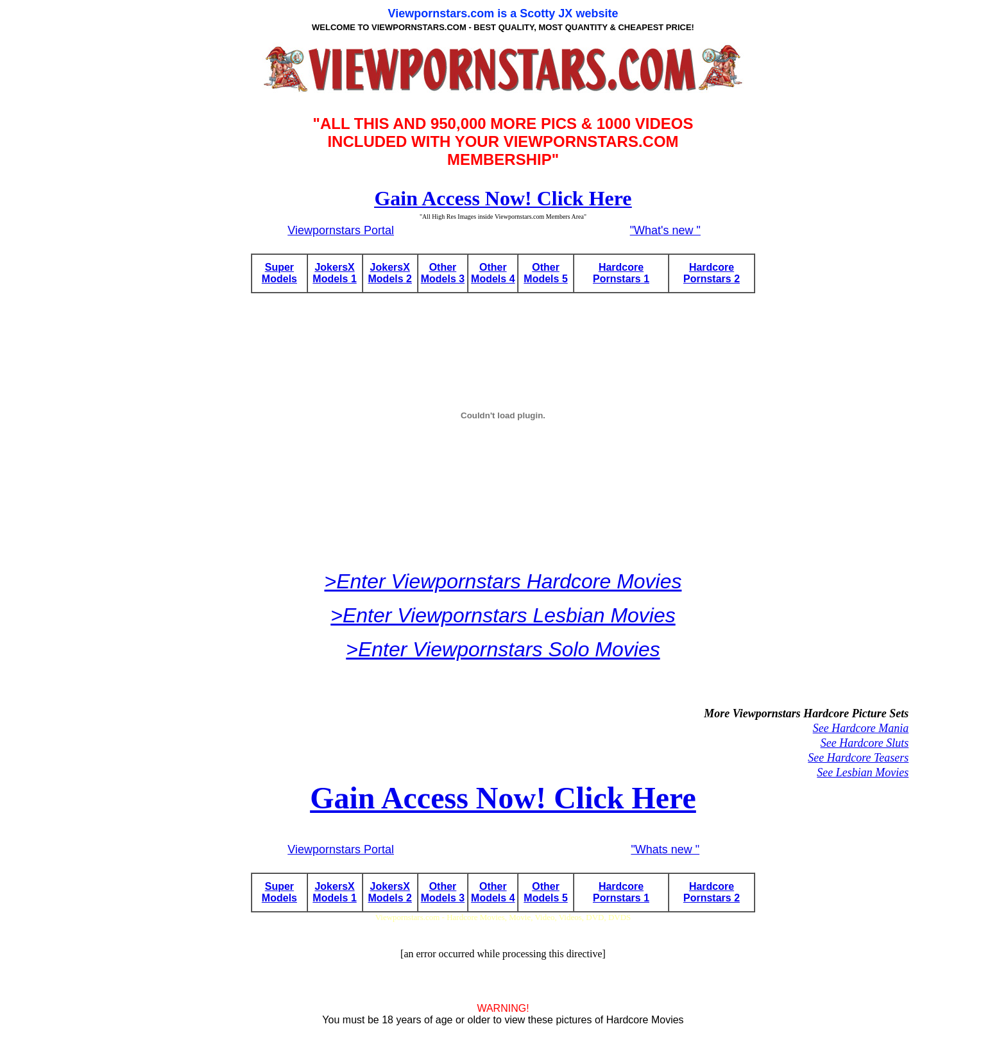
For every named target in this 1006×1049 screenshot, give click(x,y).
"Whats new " (665, 849)
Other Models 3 (443, 273)
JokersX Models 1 (334, 273)
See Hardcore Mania (861, 728)
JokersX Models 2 (390, 273)
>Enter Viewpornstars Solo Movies (503, 649)
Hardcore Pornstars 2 (711, 273)
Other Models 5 (545, 273)
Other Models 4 (493, 273)
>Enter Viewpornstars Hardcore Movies (503, 581)
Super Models (279, 273)
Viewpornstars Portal (340, 230)
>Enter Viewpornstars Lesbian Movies (502, 615)
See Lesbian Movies (862, 772)
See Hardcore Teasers (858, 757)
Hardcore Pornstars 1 (621, 273)
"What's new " (665, 230)
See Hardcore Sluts (865, 743)
